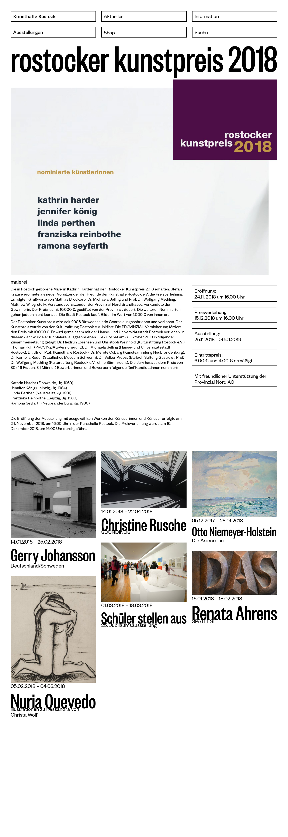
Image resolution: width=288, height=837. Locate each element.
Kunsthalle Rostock (34, 17)
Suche (201, 33)
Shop (109, 33)
